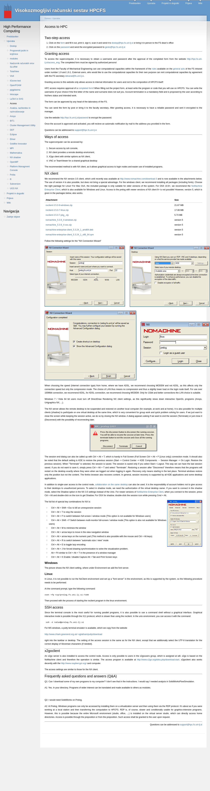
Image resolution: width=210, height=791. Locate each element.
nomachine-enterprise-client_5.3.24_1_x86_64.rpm (70, 234)
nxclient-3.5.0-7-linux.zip (57, 210)
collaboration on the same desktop (111, 484)
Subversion (15, 184)
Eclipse (13, 134)
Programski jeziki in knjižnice (19, 52)
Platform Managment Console (20, 168)
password (65, 47)
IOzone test (15, 81)
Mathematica (16, 153)
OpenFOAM (15, 85)
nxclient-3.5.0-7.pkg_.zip (57, 215)
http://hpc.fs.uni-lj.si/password (74, 117)
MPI (12, 148)
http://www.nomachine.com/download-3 (138, 179)
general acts (179, 69)
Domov (48, 18)
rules (154, 69)
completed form (85, 88)
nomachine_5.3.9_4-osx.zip (59, 225)
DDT (12, 130)
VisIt (12, 76)
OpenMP (14, 162)
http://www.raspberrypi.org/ (73, 663)
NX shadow (15, 157)
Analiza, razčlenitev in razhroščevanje (20, 110)
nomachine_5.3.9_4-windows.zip (61, 220)
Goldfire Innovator (18, 144)
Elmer (12, 139)
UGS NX (14, 188)
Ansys (13, 116)
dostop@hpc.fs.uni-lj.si (122, 43)
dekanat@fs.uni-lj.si (74, 76)
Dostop (13, 46)
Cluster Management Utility (22, 125)
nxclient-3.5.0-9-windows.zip (59, 205)
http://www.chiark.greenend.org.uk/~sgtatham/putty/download (73, 634)
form (62, 43)
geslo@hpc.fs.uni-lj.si (115, 47)
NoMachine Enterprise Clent (150, 492)
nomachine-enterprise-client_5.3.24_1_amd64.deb (69, 230)
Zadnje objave (13, 217)
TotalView (14, 71)
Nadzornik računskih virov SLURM (22, 65)
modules (14, 58)
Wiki (200, 3)
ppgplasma (15, 90)
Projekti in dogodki (170, 3)
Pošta (12, 175)
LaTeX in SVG (16, 99)
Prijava (188, 3)
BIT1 (12, 121)
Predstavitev (135, 3)
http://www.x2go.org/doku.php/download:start (158, 659)
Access (13, 103)
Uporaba (151, 3)
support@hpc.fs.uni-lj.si (86, 130)
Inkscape (14, 94)
